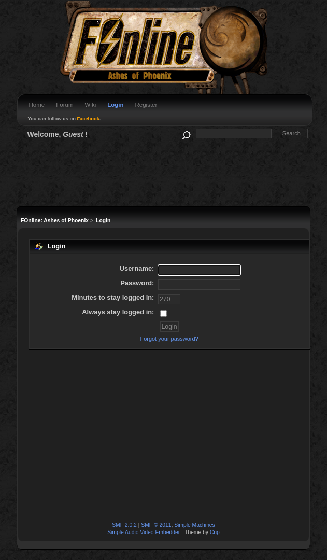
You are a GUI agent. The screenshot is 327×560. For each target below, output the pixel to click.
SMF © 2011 (156, 525)
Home (37, 105)
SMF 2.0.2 (124, 525)
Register (146, 105)
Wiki (90, 105)
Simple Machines (194, 525)
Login (115, 105)
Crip (215, 532)
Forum (64, 105)
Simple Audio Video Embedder (143, 532)
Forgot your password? (169, 338)
